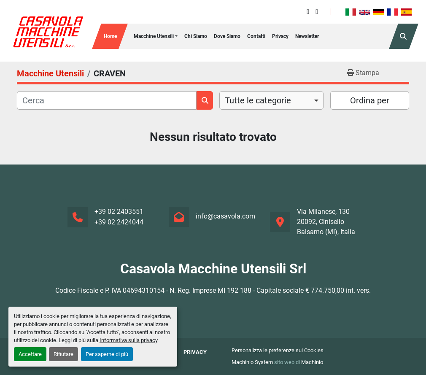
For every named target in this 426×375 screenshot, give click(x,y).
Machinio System (252, 362)
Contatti (256, 36)
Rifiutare (63, 354)
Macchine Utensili (154, 36)
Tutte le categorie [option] (258, 100)
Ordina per (369, 100)
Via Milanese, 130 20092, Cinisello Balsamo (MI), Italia (326, 222)
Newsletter (307, 36)
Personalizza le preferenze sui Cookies (278, 350)
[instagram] (316, 12)
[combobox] (271, 100)
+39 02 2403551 (118, 212)
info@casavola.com (225, 216)
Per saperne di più (107, 354)
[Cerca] (107, 100)
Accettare (30, 354)
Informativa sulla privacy (128, 340)
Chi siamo (195, 36)
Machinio (312, 362)
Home (110, 36)
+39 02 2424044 (118, 222)
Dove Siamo (227, 36)
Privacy (280, 36)
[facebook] (308, 12)
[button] (155, 36)
